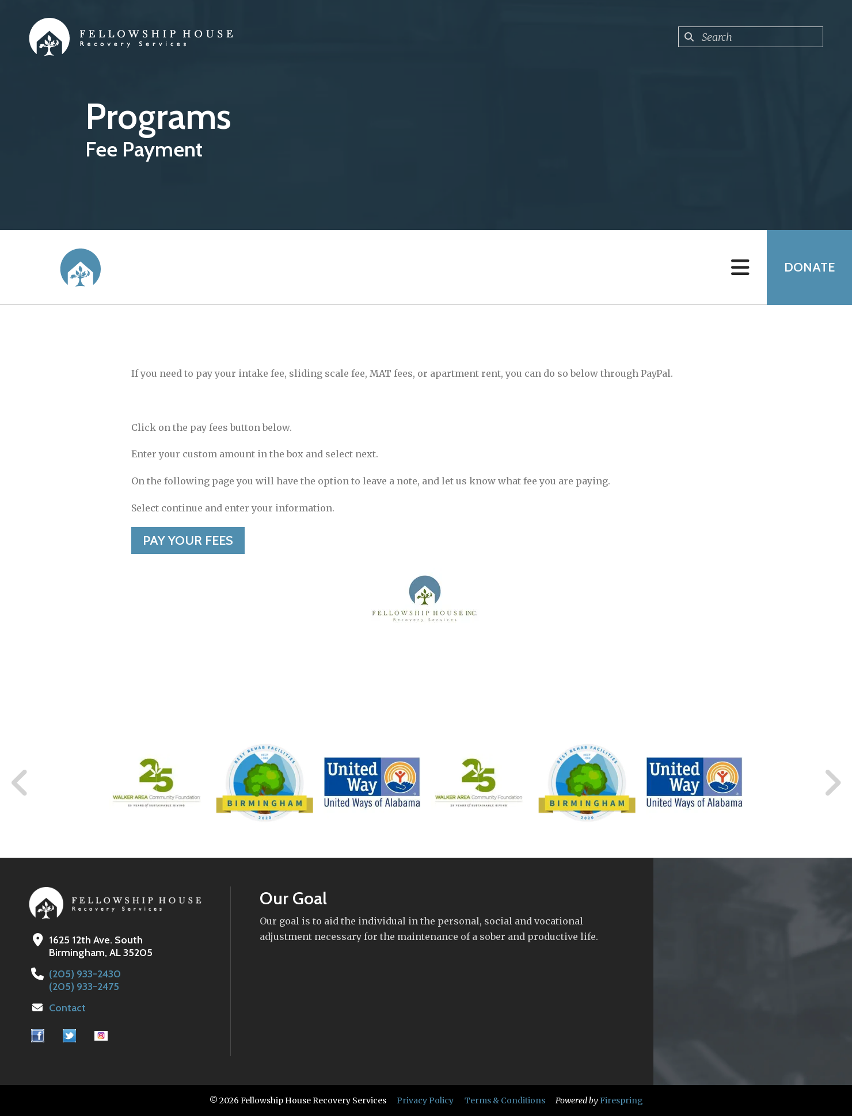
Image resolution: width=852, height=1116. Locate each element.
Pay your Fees (188, 540)
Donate (809, 267)
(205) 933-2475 (84, 986)
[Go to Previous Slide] (20, 783)
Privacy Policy (425, 1100)
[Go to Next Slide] (832, 783)
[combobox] (750, 36)
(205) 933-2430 (85, 974)
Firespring (621, 1100)
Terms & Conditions (505, 1100)
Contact (67, 1008)
